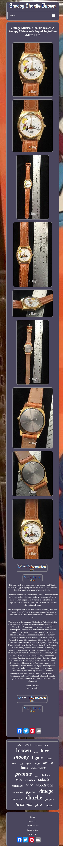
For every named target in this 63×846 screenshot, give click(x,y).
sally (36, 752)
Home (32, 817)
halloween (38, 745)
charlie (34, 797)
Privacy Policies (32, 825)
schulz (43, 779)
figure (37, 757)
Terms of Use (32, 830)
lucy (45, 750)
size (46, 745)
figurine (30, 792)
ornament (17, 799)
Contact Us (32, 821)
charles (30, 780)
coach (14, 763)
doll (21, 764)
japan (49, 805)
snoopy (21, 757)
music (49, 758)
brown (23, 750)
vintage (45, 791)
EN (30, 834)
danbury (46, 775)
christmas (23, 804)
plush (39, 805)
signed (28, 763)
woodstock (44, 785)
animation (17, 792)
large (37, 763)
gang (36, 776)
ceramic (17, 785)
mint (19, 780)
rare (29, 784)
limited (48, 763)
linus (23, 767)
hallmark (38, 768)
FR (34, 834)
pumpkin (49, 799)
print (19, 745)
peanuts (23, 774)
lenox (28, 745)
